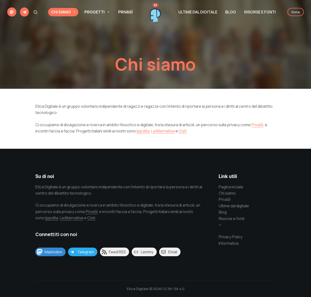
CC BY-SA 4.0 (173, 288)
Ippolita (143, 131)
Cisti (183, 131)
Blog (230, 12)
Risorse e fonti (231, 218)
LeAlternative (163, 131)
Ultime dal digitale (197, 12)
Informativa (228, 243)
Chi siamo (64, 12)
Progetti (97, 12)
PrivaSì (125, 12)
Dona (296, 12)
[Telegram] (24, 12)
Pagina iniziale (231, 187)
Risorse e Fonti (260, 12)
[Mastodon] (11, 12)
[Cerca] (35, 12)
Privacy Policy (231, 236)
